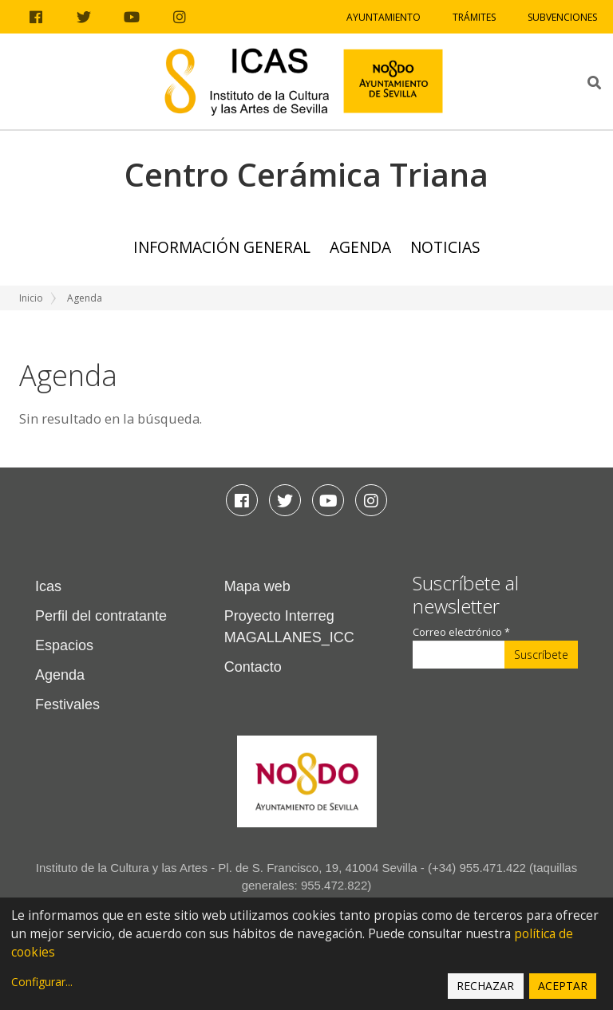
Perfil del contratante (101, 616)
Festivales (67, 704)
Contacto (253, 667)
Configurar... (42, 981)
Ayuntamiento (383, 17)
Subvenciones (562, 17)
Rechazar (485, 985)
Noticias (445, 247)
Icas (48, 586)
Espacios (64, 645)
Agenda (360, 247)
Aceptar (562, 985)
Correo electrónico (461, 632)
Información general (221, 247)
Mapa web (257, 586)
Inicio (31, 298)
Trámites (474, 17)
